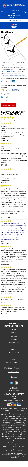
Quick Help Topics (14, 20)
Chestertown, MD (10, 416)
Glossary (14, 359)
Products (14, 332)
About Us (14, 349)
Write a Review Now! (8, 105)
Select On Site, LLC (18, 453)
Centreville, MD (17, 415)
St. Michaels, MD (20, 436)
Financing (14, 346)
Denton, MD (22, 418)
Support (14, 339)
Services (14, 336)
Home (14, 329)
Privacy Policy (14, 352)
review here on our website (8, 71)
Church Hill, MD (20, 416)
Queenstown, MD (9, 435)
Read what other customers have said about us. (13, 75)
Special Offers (14, 342)
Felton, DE (4, 424)
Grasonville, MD (21, 424)
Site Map (14, 356)
